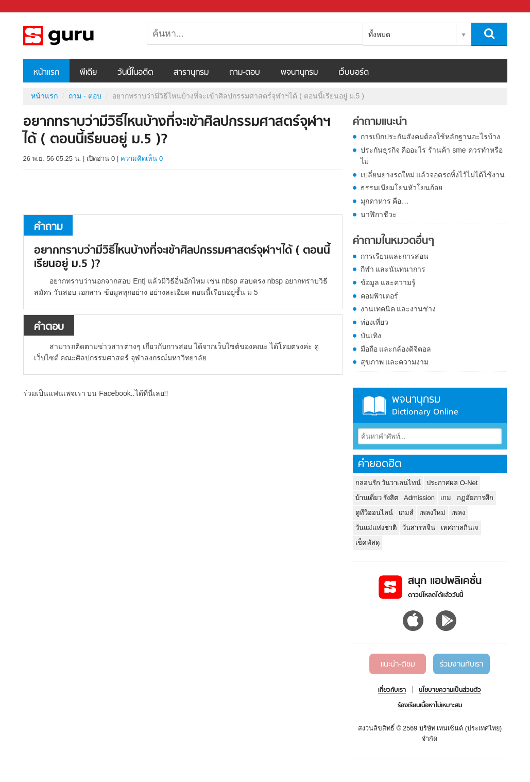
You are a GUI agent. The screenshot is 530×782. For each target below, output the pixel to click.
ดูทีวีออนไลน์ (374, 513)
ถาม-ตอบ (244, 72)
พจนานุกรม (299, 72)
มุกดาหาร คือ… (385, 201)
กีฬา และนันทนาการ (393, 269)
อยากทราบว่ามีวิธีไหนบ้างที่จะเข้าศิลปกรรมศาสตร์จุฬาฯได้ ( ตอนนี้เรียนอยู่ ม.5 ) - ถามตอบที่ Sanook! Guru (77, 35)
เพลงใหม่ (432, 513)
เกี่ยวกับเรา (392, 690)
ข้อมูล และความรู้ (388, 282)
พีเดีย (88, 72)
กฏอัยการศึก (475, 498)
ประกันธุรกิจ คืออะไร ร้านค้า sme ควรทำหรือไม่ (432, 155)
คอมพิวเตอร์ (379, 296)
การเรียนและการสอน (395, 256)
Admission (419, 498)
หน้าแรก (46, 72)
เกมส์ (406, 513)
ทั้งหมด (379, 34)
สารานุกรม (191, 72)
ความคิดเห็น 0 (142, 158)
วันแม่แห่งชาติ (376, 527)
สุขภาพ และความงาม (395, 362)
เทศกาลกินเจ (459, 527)
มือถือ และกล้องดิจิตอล (396, 349)
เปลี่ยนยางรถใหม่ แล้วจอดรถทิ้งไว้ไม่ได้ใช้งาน (433, 175)
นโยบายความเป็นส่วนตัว (450, 690)
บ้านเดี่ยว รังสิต (377, 498)
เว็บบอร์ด (353, 72)
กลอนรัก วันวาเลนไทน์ (388, 483)
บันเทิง (371, 335)
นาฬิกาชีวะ (379, 214)
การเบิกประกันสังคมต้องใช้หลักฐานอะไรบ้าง (430, 136)
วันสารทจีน (418, 527)
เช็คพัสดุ (367, 542)
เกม (445, 498)
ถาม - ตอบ (85, 96)
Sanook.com (31, 6)
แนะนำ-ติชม (398, 664)
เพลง (458, 513)
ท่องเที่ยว (374, 322)
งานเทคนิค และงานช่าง (398, 309)
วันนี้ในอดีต (135, 72)
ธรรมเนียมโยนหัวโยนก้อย (401, 188)
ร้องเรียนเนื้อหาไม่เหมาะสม (430, 706)
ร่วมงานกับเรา (461, 664)
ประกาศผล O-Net (451, 483)
